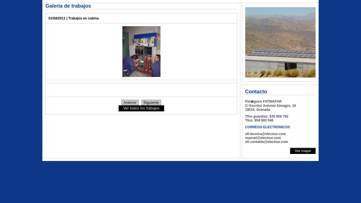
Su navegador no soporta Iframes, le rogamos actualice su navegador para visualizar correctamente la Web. (280, 42)
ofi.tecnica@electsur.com (265, 134)
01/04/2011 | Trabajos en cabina (74, 18)
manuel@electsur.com (263, 138)
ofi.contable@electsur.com (266, 142)
